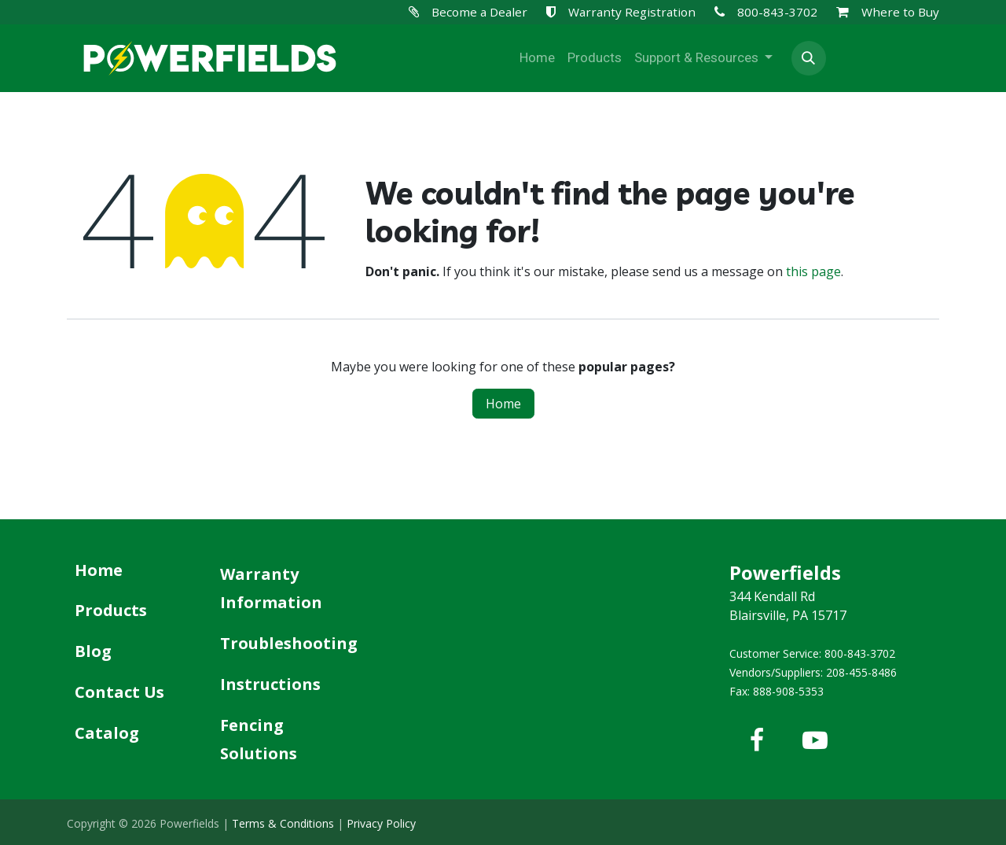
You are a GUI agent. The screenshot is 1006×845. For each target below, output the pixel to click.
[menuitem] (537, 58)
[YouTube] (815, 740)
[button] (808, 58)
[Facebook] (757, 740)
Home (503, 403)
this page (813, 271)
